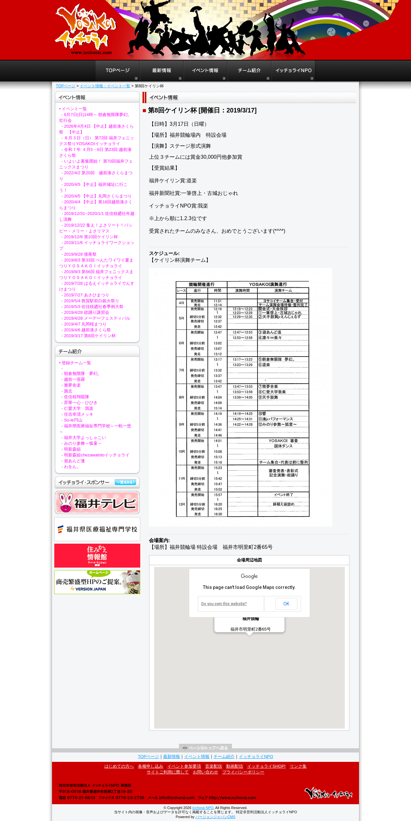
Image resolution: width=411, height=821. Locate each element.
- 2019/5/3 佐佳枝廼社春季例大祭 (92, 306)
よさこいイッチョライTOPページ (117, 70)
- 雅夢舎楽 (71, 385)
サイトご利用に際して (168, 772)
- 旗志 (66, 391)
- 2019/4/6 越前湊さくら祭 (86, 329)
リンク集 (298, 766)
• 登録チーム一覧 (75, 362)
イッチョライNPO (293, 70)
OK (286, 603)
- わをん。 (71, 466)
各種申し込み (150, 766)
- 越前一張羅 (73, 379)
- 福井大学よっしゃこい (83, 437)
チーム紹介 (224, 756)
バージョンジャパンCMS (215, 817)
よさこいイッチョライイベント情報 (205, 70)
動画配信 (234, 766)
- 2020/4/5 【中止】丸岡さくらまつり (96, 196)
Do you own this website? (224, 604)
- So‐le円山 (71, 420)
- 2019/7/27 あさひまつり (85, 295)
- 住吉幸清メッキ (77, 414)
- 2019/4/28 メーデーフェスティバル (95, 318)
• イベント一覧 (73, 108)
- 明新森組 (71, 449)
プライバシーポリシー (243, 772)
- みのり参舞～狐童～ (81, 443)
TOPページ (65, 86)
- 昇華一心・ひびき (79, 402)
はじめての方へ (119, 766)
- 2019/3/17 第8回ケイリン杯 (88, 335)
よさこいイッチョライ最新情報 (161, 70)
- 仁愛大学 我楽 (77, 408)
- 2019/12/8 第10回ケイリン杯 (89, 236)
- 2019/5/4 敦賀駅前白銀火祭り (90, 300)
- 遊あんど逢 (73, 460)
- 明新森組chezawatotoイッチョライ (95, 455)
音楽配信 (213, 766)
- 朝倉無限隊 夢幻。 (81, 373)
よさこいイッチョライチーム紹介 (249, 70)
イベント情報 (196, 756)
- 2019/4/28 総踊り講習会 (85, 312)
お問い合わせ (205, 772)
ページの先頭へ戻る (205, 748)
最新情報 (171, 756)
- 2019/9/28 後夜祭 (78, 254)
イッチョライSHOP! (266, 766)
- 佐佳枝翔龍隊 (75, 396)
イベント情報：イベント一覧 (105, 86)
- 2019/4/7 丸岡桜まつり (84, 324)
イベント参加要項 (184, 766)
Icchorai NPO (202, 808)
